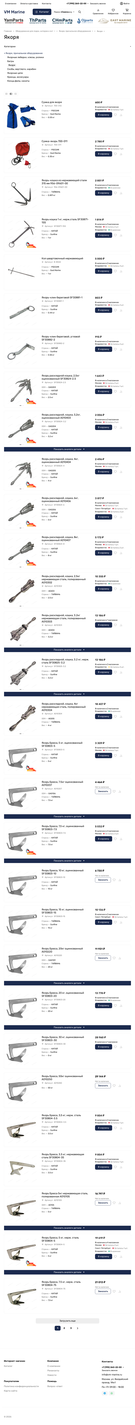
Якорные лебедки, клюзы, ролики (25, 57)
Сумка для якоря (52, 102)
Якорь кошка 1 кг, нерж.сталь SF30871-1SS (65, 221)
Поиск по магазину (63, 12)
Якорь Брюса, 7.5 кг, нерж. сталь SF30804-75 (61, 1283)
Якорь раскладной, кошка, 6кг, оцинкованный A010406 (60, 500)
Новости (51, 1375)
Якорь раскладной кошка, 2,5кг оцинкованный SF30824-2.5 (60, 377)
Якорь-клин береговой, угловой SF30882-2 (61, 338)
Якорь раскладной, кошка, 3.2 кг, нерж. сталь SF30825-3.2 (65, 661)
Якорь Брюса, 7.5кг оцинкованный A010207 (62, 783)
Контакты (46, 3)
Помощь (52, 1381)
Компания (53, 1361)
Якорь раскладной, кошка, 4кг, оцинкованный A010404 (60, 460)
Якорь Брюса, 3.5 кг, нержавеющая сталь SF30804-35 (63, 1156)
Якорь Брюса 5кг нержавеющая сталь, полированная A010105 (65, 1195)
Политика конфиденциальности (21, 1386)
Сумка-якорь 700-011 (54, 141)
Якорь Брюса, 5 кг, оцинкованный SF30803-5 (62, 744)
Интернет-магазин (14, 1361)
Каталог (8, 1366)
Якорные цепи (15, 73)
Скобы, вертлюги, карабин (21, 69)
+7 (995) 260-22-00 (76, 3)
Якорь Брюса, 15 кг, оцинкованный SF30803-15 (63, 911)
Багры (10, 61)
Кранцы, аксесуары (18, 77)
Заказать (103, 791)
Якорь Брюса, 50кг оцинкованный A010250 (62, 1078)
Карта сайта (10, 1390)
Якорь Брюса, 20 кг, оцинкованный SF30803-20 (63, 994)
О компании (10, 3)
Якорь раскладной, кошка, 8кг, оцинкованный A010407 (60, 539)
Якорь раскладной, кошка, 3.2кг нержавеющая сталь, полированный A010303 (64, 618)
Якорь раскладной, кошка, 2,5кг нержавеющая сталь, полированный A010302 (64, 579)
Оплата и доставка (29, 3)
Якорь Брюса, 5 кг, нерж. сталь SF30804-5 (60, 1239)
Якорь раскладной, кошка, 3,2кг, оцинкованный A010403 (61, 416)
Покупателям (11, 1381)
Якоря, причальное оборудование (24, 53)
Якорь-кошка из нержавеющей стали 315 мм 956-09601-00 (64, 182)
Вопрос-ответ (55, 1386)
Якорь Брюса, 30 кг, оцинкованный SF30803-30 (63, 1039)
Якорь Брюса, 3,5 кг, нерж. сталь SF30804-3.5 (61, 1117)
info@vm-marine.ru (112, 1374)
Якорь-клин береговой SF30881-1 (62, 297)
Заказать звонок (98, 3)
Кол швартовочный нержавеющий (62, 258)
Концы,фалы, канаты (18, 81)
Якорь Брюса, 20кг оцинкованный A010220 (62, 950)
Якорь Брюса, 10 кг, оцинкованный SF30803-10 (63, 872)
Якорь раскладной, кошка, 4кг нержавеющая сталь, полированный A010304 (64, 707)
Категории (10, 46)
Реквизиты (53, 1370)
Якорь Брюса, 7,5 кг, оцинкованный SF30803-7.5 (63, 828)
